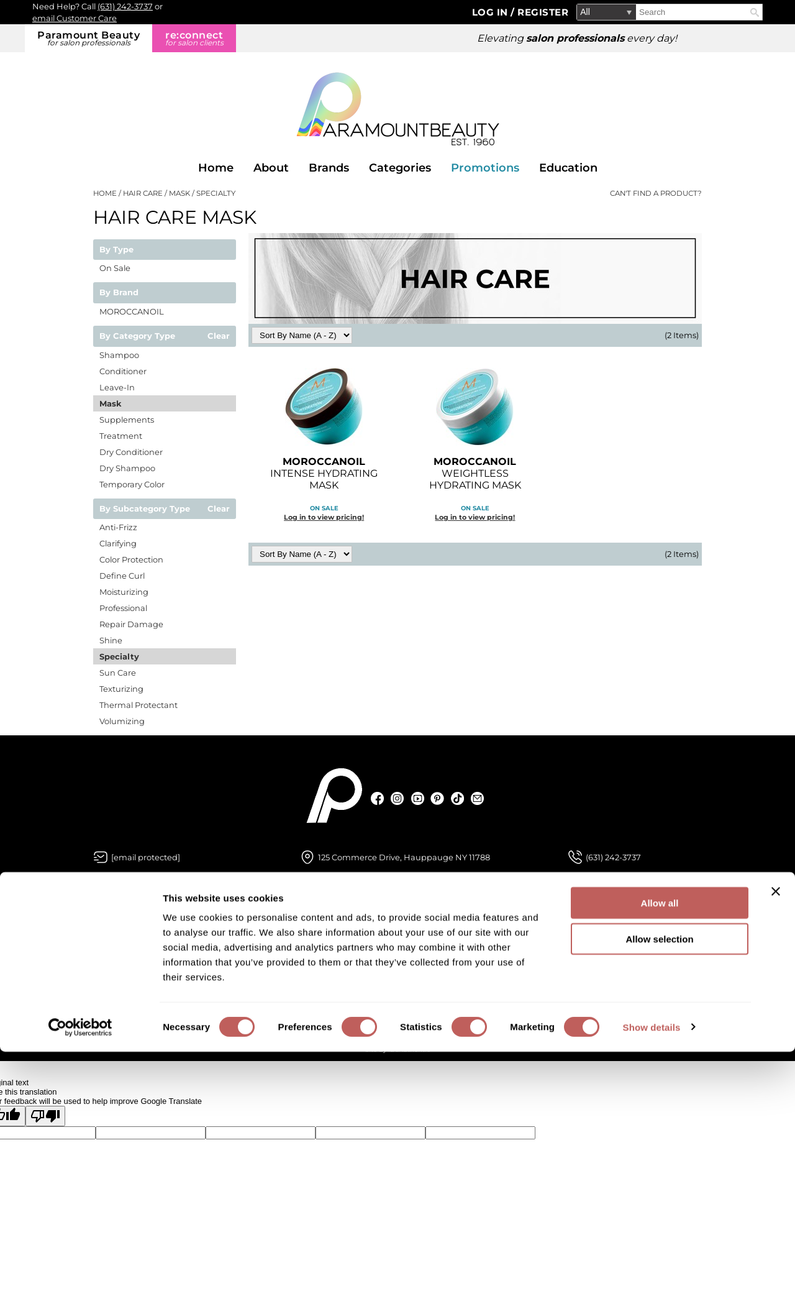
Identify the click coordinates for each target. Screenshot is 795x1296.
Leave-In (117, 387)
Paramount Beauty (88, 38)
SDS (309, 986)
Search (754, 12)
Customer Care (333, 925)
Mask (110, 403)
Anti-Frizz (118, 527)
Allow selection (659, 1184)
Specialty (119, 656)
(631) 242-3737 (125, 6)
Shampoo (119, 355)
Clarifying (118, 543)
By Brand (119, 292)
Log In (491, 12)
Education (568, 168)
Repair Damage (131, 624)
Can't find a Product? (656, 193)
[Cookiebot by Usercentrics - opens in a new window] (80, 1271)
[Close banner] (775, 1135)
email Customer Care (74, 18)
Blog (103, 945)
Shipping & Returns (342, 1007)
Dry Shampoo (127, 468)
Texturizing (121, 689)
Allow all (660, 1147)
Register (542, 12)
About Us (113, 925)
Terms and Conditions (554, 986)
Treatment (120, 436)
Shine (110, 640)
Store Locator (123, 986)
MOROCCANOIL (131, 311)
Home (216, 168)
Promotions (485, 168)
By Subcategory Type (144, 509)
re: (194, 38)
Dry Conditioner (131, 452)
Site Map (526, 966)
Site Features (536, 945)
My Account (326, 966)
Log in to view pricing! (324, 517)
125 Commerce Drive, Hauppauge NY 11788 (404, 857)
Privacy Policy (538, 925)
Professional (123, 608)
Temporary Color (132, 484)
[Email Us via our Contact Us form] (145, 857)
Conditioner (123, 371)
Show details (652, 1271)
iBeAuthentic (409, 1050)
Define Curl (122, 576)
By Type (116, 250)
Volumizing (122, 721)
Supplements (126, 420)
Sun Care (117, 673)
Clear (218, 336)
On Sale (114, 268)
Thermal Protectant (138, 705)
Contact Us (324, 945)
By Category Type (137, 336)
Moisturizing (123, 592)
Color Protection (131, 559)
